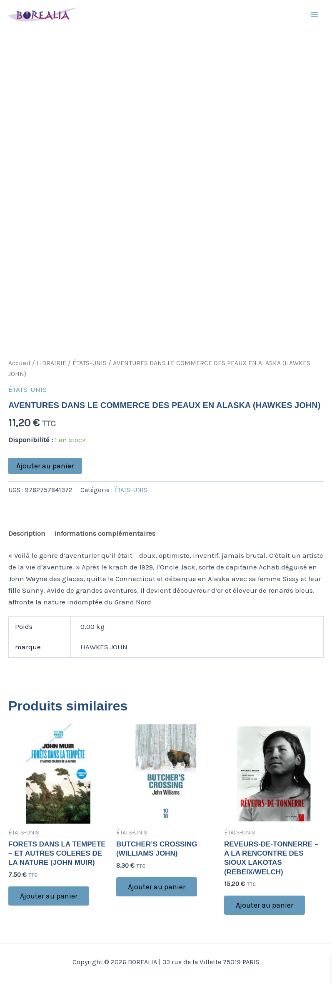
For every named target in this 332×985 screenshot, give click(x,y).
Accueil (19, 363)
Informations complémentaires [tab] (104, 533)
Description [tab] (26, 533)
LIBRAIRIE (51, 363)
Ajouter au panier (45, 465)
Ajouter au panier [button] (48, 896)
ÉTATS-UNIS (89, 363)
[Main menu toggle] (314, 14)
